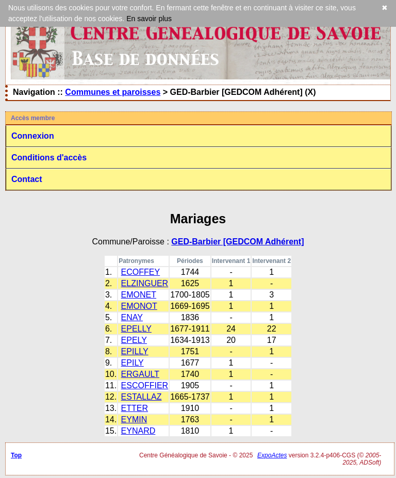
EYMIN (134, 419)
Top (16, 455)
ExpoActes (272, 455)
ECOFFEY (140, 272)
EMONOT (139, 306)
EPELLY (136, 328)
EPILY (132, 362)
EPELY (134, 340)
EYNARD (138, 430)
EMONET (138, 294)
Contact (26, 179)
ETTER (134, 408)
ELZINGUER (145, 283)
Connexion (32, 135)
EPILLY (134, 351)
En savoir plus (149, 18)
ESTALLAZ (141, 396)
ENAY (132, 317)
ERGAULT (140, 374)
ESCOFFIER (145, 385)
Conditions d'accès (49, 157)
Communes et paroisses (112, 92)
